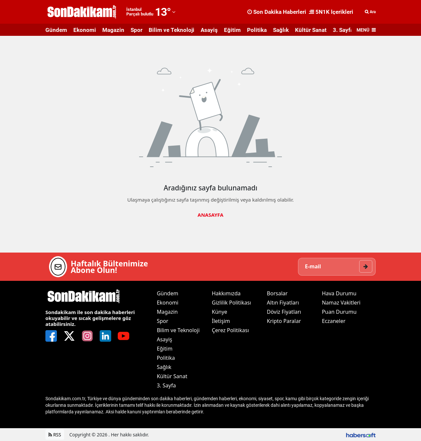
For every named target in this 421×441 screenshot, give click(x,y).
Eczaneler (334, 321)
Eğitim (232, 30)
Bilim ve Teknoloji (171, 30)
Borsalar (277, 293)
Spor (136, 30)
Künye (219, 311)
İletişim (221, 321)
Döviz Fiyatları (284, 311)
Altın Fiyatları (283, 302)
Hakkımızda (226, 293)
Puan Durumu (339, 311)
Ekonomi (84, 30)
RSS (54, 434)
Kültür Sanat (311, 30)
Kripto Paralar (284, 321)
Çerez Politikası (230, 330)
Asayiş (209, 30)
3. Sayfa (343, 30)
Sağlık (281, 30)
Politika (257, 30)
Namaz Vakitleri (341, 302)
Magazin (113, 30)
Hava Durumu (339, 293)
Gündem (56, 30)
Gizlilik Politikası (231, 302)
